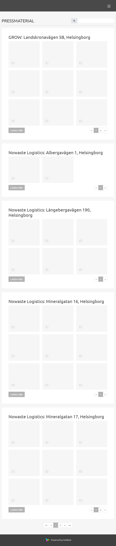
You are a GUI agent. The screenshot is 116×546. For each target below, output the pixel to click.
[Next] (105, 130)
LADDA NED (16, 130)
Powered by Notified (58, 539)
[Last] (70, 525)
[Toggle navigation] (109, 6)
